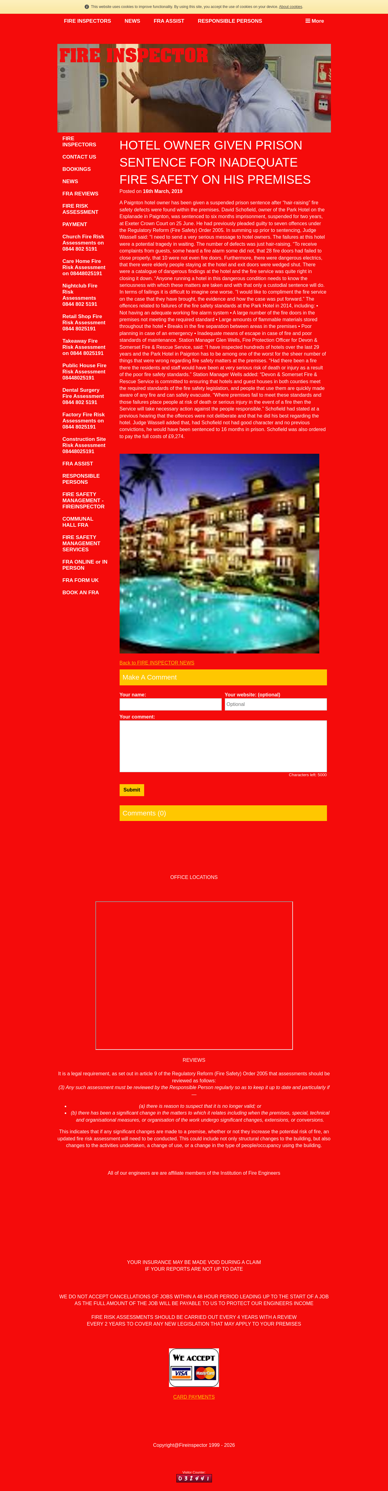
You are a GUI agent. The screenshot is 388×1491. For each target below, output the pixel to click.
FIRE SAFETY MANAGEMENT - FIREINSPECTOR (84, 500)
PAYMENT (75, 224)
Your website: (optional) (252, 694)
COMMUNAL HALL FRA (78, 522)
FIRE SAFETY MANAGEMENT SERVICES (82, 543)
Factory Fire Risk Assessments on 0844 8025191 (84, 421)
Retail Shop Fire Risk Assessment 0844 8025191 (84, 323)
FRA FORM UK (81, 580)
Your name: (133, 694)
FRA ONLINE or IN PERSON (85, 565)
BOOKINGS (77, 169)
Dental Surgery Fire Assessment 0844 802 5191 (83, 396)
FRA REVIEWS (80, 194)
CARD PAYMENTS (194, 1397)
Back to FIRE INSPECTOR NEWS (157, 662)
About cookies (290, 7)
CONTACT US (79, 157)
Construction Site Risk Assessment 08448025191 (84, 445)
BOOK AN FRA (81, 592)
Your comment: (137, 716)
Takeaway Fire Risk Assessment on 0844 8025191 (84, 347)
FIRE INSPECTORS (87, 21)
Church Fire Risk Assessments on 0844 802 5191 (83, 243)
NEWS (132, 21)
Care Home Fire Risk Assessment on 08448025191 (84, 267)
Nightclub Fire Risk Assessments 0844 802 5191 (80, 295)
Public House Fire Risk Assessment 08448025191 (85, 372)
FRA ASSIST (169, 21)
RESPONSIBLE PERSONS (230, 21)
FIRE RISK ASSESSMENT (80, 209)
